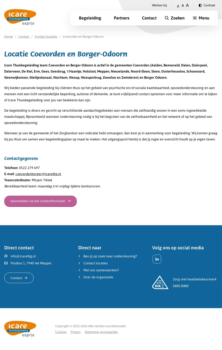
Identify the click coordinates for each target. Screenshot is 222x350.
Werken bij (159, 5)
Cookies (60, 332)
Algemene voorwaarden (101, 332)
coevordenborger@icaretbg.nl (38, 174)
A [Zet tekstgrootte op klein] (178, 6)
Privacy (76, 332)
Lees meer (181, 285)
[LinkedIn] (157, 259)
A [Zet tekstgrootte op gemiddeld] (183, 5)
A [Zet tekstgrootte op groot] (187, 5)
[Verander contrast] (207, 5)
